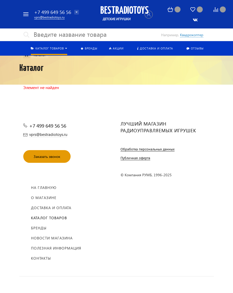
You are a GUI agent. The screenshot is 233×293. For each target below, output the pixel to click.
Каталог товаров (49, 217)
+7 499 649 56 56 (52, 12)
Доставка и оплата (51, 207)
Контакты (41, 258)
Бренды (39, 227)
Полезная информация (56, 248)
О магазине (43, 197)
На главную (43, 187)
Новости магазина (52, 238)
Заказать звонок (47, 156)
